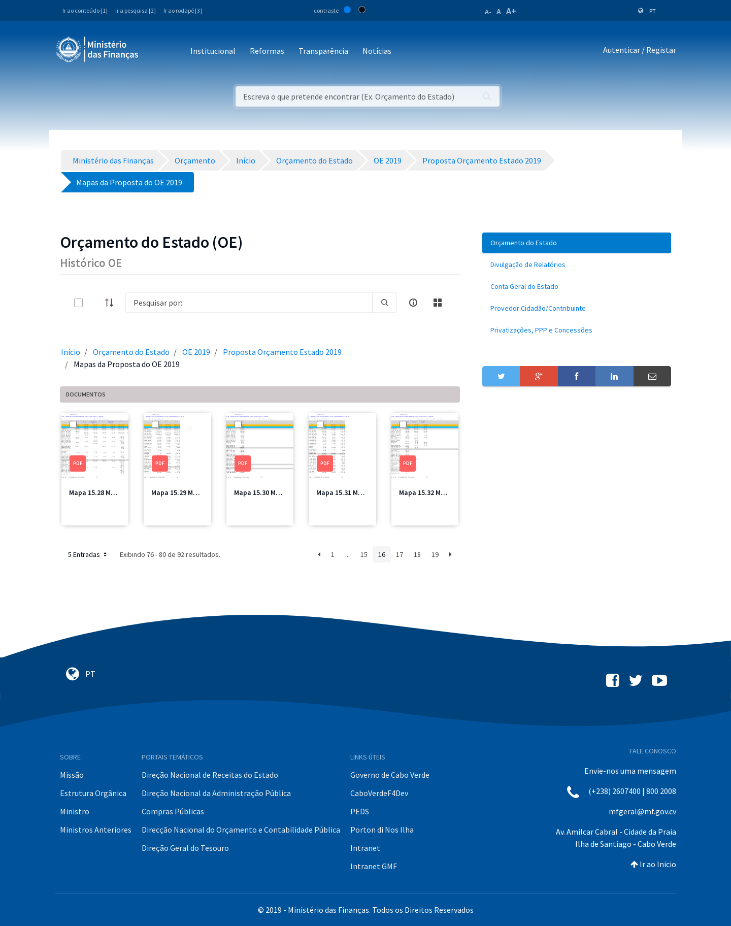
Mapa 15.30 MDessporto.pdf (278, 492)
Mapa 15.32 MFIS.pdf (431, 492)
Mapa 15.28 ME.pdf (98, 492)
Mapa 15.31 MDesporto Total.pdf (367, 492)
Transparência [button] (323, 51)
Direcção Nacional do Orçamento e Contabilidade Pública (241, 829)
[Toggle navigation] (154, 51)
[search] (384, 302)
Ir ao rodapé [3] (182, 10)
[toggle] (95, 303)
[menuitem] (576, 243)
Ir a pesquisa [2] (135, 10)
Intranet (365, 848)
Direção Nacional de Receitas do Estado (210, 775)
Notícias (376, 51)
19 (435, 554)
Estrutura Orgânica (93, 793)
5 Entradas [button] (88, 554)
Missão (72, 775)
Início (70, 352)
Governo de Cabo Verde (389, 775)
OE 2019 (196, 352)
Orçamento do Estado (131, 352)
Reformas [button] (267, 51)
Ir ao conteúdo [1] (85, 10)
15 (364, 554)
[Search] (249, 302)
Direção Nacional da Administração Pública (216, 793)
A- (488, 11)
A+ (511, 11)
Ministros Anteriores (95, 829)
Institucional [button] (213, 51)
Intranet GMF (373, 866)
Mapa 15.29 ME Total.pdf (189, 492)
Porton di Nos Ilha (382, 829)
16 (381, 554)
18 (417, 554)
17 (399, 554)
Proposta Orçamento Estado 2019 (282, 352)
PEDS (359, 811)
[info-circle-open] (413, 302)
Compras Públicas (173, 811)
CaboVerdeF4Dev (379, 793)
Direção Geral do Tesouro (185, 848)
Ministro (74, 811)
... (347, 554)
